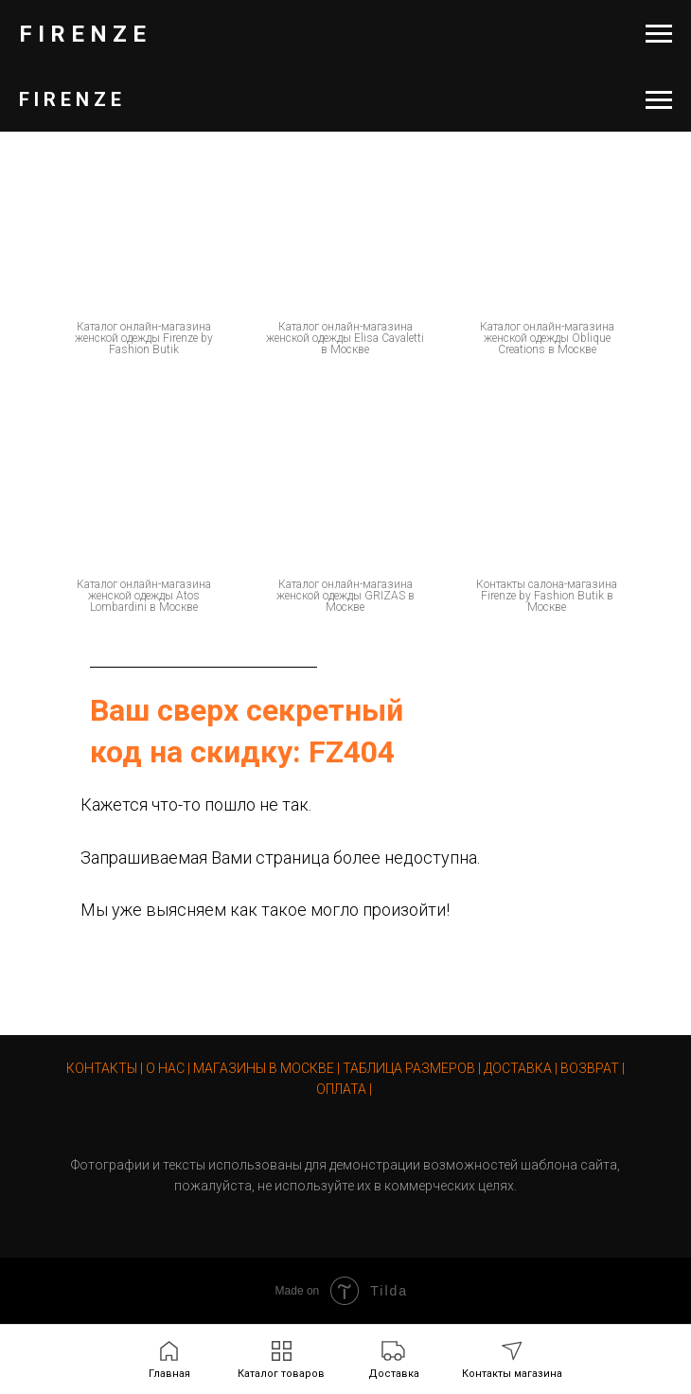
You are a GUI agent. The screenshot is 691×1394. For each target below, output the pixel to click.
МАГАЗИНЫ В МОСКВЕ (263, 1068)
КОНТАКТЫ (101, 1068)
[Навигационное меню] (659, 34)
